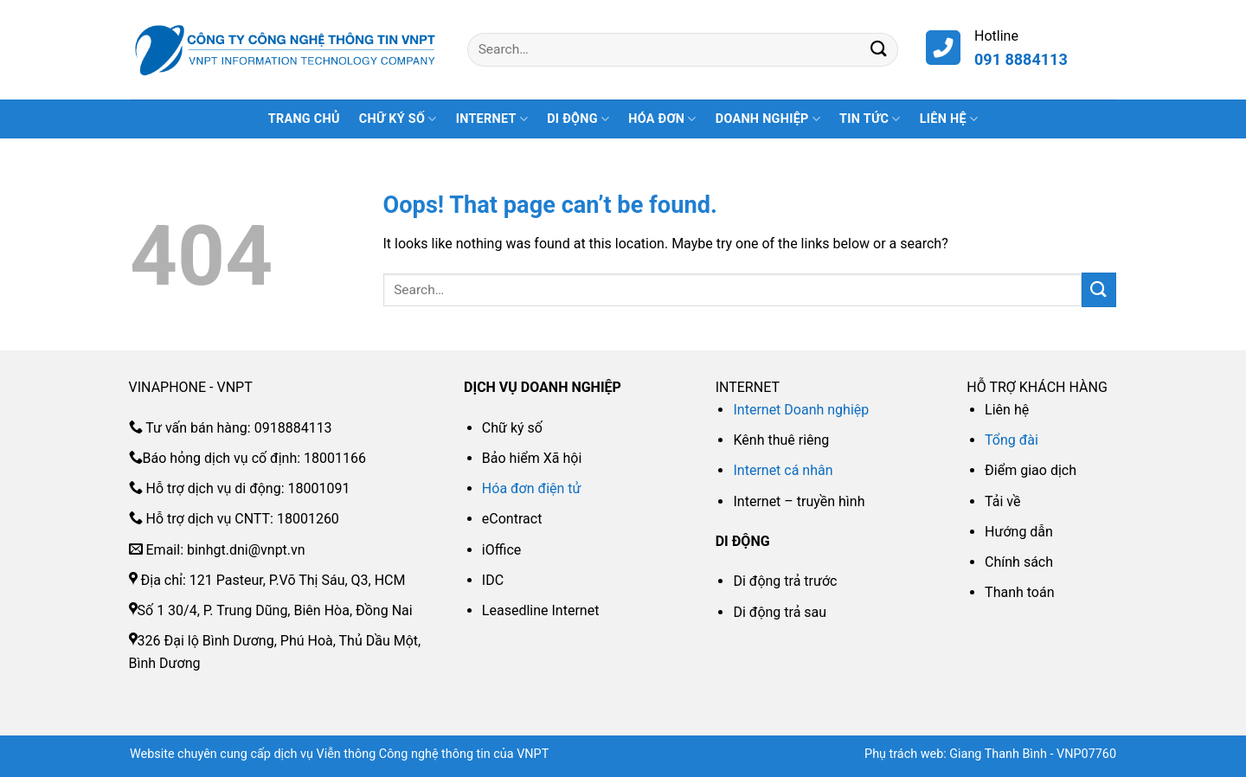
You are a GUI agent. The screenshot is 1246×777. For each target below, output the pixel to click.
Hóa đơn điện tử (531, 488)
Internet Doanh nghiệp (801, 409)
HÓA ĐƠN (662, 119)
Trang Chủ (304, 119)
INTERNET (492, 119)
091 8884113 (1021, 59)
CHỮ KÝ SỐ (398, 119)
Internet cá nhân (782, 470)
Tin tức (870, 119)
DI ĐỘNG (578, 119)
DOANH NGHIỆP (768, 119)
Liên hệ (949, 119)
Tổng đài (1011, 440)
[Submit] (879, 50)
